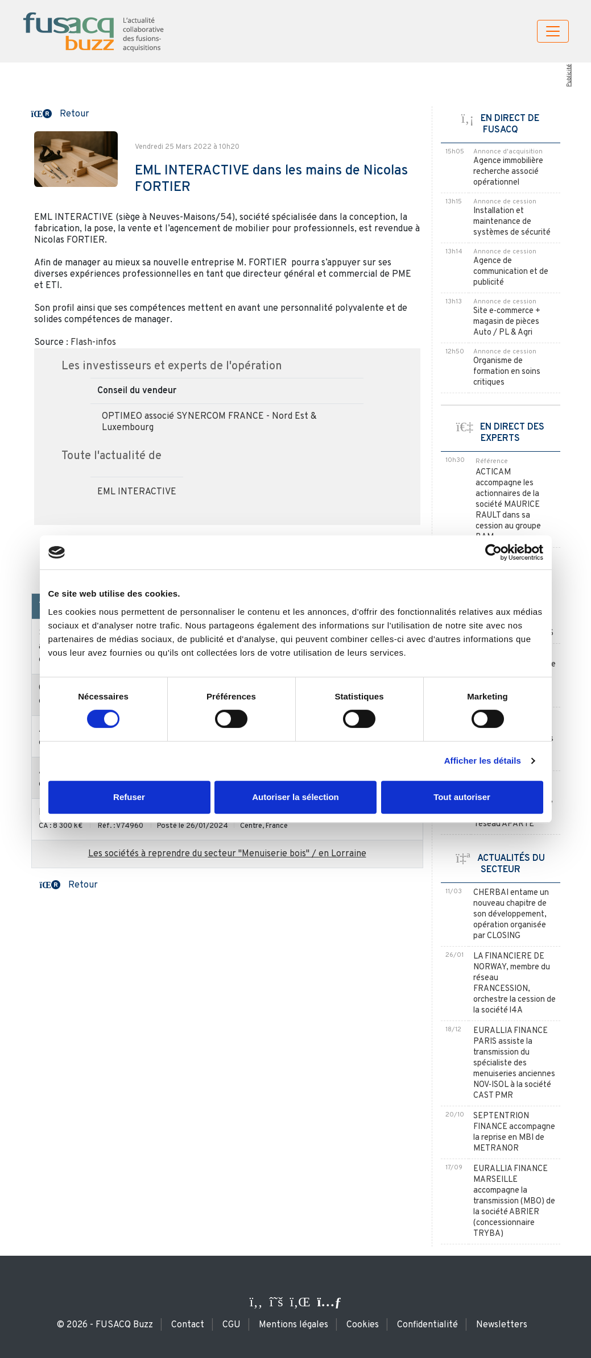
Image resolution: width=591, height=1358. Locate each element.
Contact (187, 1325)
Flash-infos (93, 342)
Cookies (362, 1325)
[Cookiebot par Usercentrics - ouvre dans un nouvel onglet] (493, 552)
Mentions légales (293, 1325)
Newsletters (501, 1325)
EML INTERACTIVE (136, 492)
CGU (231, 1325)
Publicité (569, 75)
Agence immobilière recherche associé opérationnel (508, 172)
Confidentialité (427, 1325)
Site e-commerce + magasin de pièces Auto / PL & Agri (506, 322)
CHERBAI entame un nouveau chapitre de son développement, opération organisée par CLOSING (511, 915)
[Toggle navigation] (553, 31)
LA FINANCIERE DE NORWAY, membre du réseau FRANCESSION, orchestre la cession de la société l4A (514, 983)
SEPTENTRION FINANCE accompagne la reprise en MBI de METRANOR (514, 1132)
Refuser (129, 797)
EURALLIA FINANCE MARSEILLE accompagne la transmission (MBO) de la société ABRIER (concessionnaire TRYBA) (514, 1201)
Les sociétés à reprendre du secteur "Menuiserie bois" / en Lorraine (227, 854)
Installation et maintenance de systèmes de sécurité (512, 222)
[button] (60, 113)
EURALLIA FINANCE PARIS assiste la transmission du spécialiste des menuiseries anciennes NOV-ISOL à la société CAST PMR (514, 1063)
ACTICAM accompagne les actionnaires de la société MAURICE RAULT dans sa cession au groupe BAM (508, 505)
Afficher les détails (482, 760)
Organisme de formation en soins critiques (506, 372)
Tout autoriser (461, 797)
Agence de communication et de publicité (510, 272)
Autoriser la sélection (295, 797)
